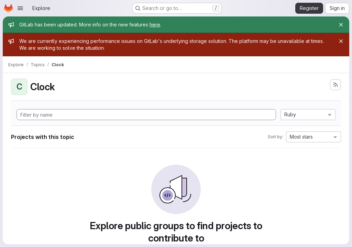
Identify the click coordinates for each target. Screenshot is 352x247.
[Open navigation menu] (20, 8)
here (155, 24)
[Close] (341, 25)
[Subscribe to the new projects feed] (335, 84)
